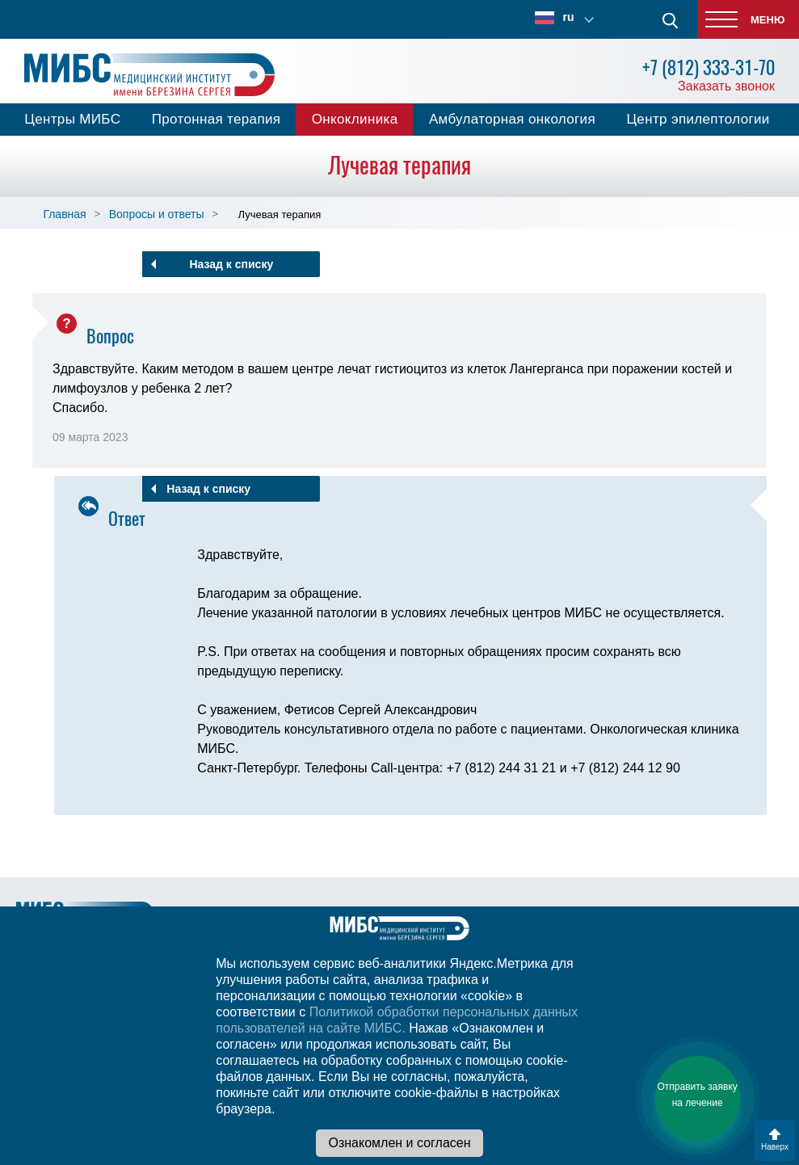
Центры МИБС (72, 119)
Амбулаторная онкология (512, 119)
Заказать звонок (726, 86)
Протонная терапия (216, 119)
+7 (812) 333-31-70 (708, 67)
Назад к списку (231, 264)
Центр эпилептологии (697, 119)
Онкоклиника (355, 119)
